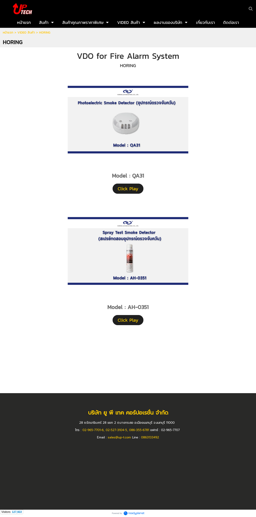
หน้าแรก (8, 32)
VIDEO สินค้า (26, 32)
